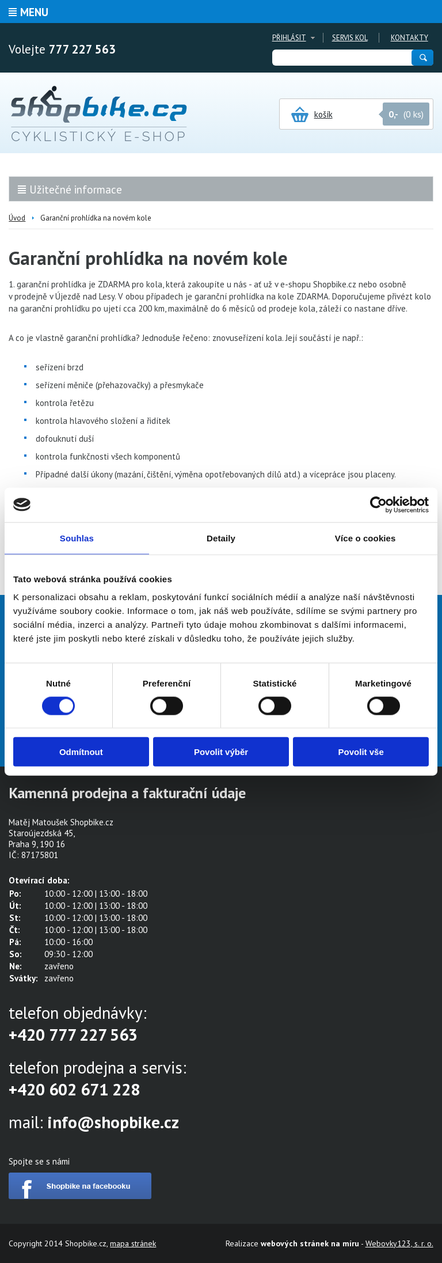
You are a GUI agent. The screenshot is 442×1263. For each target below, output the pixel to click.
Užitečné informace (75, 189)
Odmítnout (81, 752)
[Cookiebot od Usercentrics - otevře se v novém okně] (378, 504)
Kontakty (409, 38)
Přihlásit (289, 38)
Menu (34, 12)
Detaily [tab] (221, 538)
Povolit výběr (221, 752)
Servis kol (350, 38)
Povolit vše (361, 752)
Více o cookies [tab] (365, 538)
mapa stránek (133, 1243)
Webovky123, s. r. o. (399, 1243)
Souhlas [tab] (77, 538)
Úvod (17, 218)
